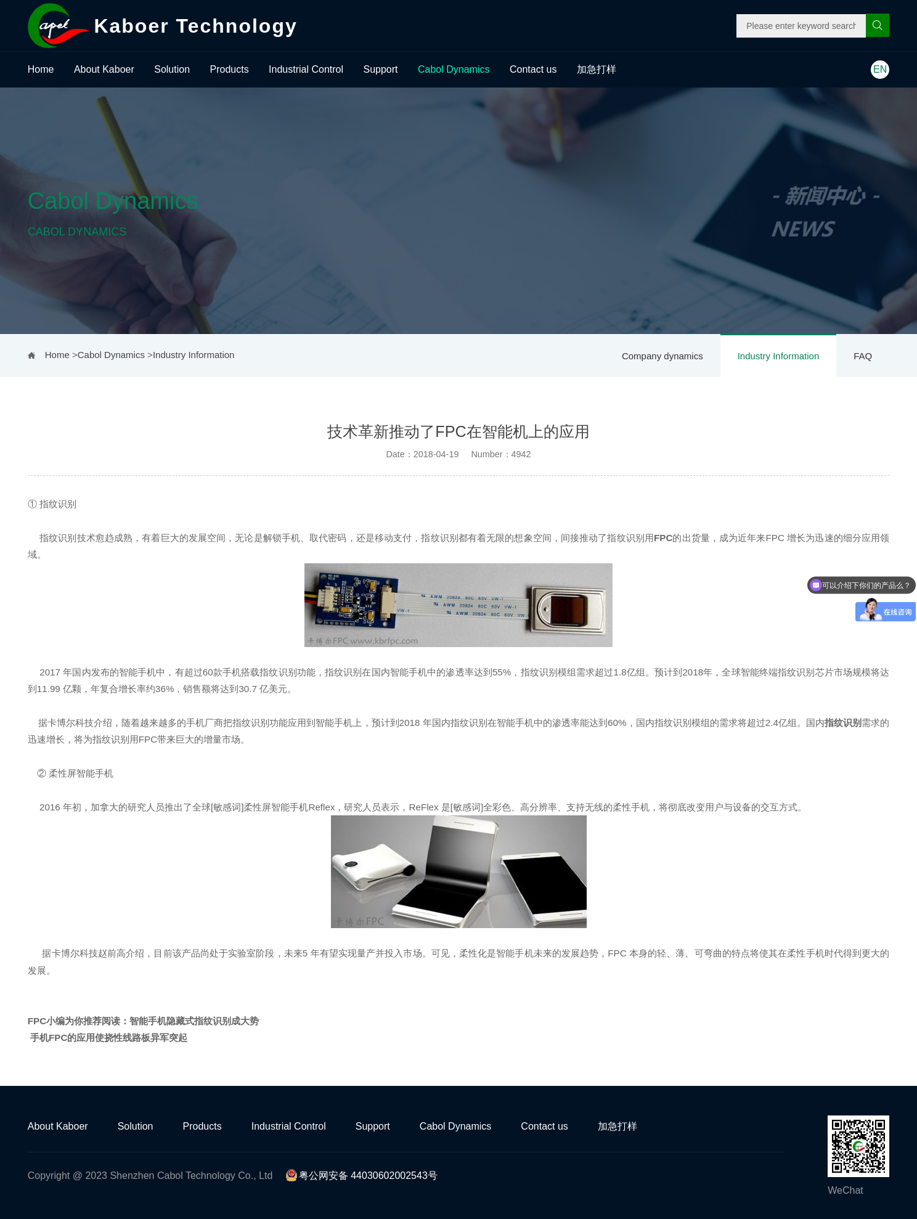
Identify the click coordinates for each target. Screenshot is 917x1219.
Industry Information (779, 356)
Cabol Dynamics (453, 69)
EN (880, 69)
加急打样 (596, 69)
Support (381, 69)
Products (229, 69)
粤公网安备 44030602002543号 (361, 1175)
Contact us (533, 69)
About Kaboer (104, 69)
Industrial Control (306, 69)
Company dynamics (662, 356)
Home (41, 69)
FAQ (863, 356)
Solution (172, 69)
